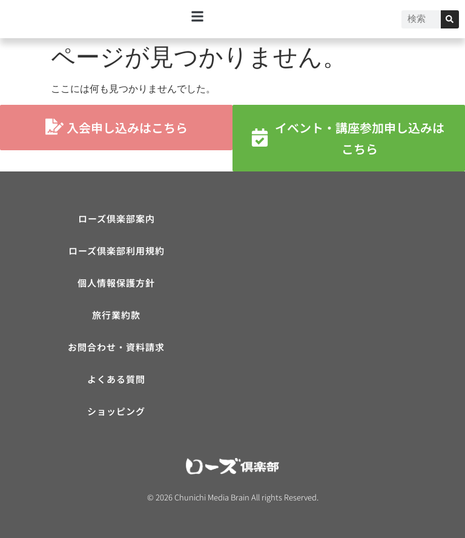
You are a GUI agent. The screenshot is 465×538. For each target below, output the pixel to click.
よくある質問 (116, 379)
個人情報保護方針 (116, 282)
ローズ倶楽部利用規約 (116, 250)
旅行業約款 (116, 314)
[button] (198, 16)
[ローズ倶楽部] (349, 299)
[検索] (450, 19)
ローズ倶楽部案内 (116, 218)
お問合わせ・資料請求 (116, 346)
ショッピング (116, 411)
